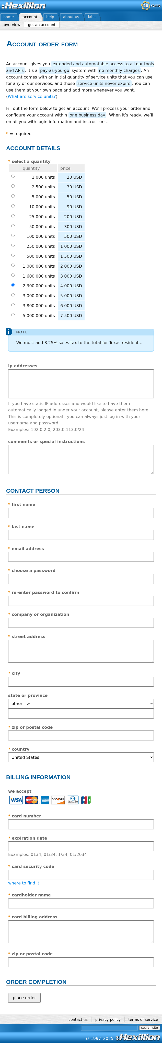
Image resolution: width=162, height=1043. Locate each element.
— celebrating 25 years (151, 6)
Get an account (41, 25)
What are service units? (32, 96)
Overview (12, 25)
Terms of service (143, 1020)
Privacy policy (108, 1020)
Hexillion (24, 6)
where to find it (23, 883)
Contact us (78, 1020)
